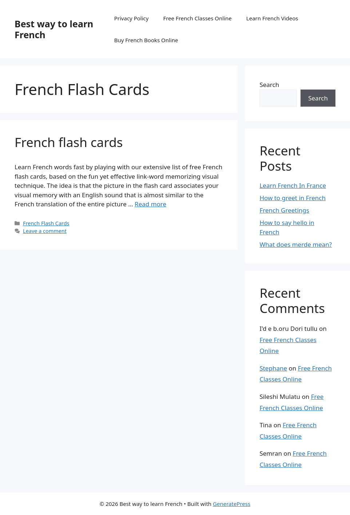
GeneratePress (231, 503)
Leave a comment (45, 230)
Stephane (273, 368)
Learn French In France (292, 185)
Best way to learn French (54, 29)
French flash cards (69, 142)
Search (269, 84)
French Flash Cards (46, 223)
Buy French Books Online (146, 40)
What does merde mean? (295, 244)
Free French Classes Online (197, 18)
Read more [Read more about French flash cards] (150, 204)
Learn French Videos (272, 18)
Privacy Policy (131, 18)
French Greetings (284, 210)
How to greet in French (292, 198)
